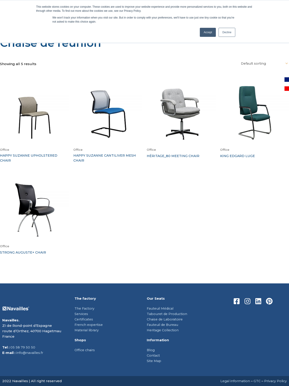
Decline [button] (226, 32)
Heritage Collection (164, 330)
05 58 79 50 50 (22, 347)
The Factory (85, 308)
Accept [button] (208, 32)
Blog (151, 350)
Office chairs (85, 350)
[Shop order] (262, 63)
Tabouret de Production (168, 314)
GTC (255, 381)
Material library (88, 330)
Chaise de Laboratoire (166, 319)
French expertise (90, 324)
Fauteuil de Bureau (164, 324)
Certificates (84, 319)
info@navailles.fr (30, 353)
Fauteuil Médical (161, 308)
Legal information (232, 381)
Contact (154, 355)
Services (82, 314)
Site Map (154, 361)
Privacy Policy (275, 381)
